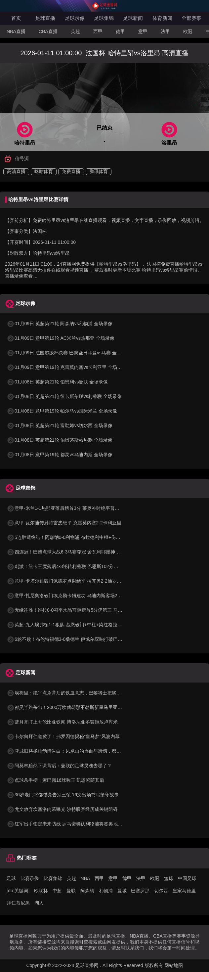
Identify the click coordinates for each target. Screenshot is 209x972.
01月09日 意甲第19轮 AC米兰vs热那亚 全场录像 (60, 338)
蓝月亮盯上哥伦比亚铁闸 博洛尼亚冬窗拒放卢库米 (62, 722)
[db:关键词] (18, 890)
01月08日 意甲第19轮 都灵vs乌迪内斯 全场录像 (59, 454)
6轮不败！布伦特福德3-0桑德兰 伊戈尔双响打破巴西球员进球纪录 (78, 639)
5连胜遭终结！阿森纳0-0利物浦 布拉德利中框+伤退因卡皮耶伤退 (77, 537)
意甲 (142, 31)
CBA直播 (48, 31)
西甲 (98, 31)
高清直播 (16, 171)
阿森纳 (87, 890)
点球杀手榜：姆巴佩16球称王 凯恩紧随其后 (55, 780)
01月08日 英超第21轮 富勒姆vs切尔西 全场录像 (59, 425)
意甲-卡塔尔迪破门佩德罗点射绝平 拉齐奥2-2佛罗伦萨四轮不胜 (76, 581)
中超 (57, 890)
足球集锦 (104, 18)
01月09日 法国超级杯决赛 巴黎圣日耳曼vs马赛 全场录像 (69, 352)
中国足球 (187, 878)
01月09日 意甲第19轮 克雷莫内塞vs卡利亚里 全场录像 (66, 367)
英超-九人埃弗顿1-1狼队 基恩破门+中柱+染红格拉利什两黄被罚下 (78, 624)
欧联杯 (41, 890)
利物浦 (106, 890)
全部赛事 (191, 18)
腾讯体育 (98, 171)
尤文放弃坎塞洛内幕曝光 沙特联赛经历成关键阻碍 (62, 809)
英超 (75, 31)
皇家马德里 (184, 890)
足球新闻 (133, 18)
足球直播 (45, 18)
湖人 (39, 903)
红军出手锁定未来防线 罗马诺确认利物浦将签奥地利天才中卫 (74, 823)
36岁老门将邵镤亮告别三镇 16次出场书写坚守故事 (63, 794)
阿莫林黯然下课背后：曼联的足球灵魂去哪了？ (59, 765)
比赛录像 (30, 878)
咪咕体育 (43, 171)
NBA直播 (16, 31)
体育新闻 (162, 18)
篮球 (168, 878)
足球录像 (75, 18)
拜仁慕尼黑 (18, 903)
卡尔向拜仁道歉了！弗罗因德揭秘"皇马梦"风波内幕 (63, 736)
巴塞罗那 (140, 890)
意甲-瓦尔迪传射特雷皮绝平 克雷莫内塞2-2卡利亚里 (64, 522)
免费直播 (71, 171)
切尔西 (161, 890)
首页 (16, 18)
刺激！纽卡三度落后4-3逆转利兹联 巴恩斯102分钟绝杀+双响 (73, 566)
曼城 (122, 890)
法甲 (165, 31)
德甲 (120, 31)
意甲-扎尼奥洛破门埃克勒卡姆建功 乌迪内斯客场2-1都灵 (69, 595)
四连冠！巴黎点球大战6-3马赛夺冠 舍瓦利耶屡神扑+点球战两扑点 (78, 551)
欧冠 (187, 31)
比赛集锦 (53, 878)
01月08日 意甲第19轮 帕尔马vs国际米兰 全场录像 (62, 411)
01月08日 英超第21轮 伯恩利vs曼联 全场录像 (57, 381)
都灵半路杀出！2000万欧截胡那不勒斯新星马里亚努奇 (67, 707)
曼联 (71, 890)
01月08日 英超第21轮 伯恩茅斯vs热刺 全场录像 (59, 440)
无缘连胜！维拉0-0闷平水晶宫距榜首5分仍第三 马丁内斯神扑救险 (78, 610)
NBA (85, 878)
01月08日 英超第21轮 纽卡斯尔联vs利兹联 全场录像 (64, 396)
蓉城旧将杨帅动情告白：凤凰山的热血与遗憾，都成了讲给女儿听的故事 (85, 751)
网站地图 (173, 965)
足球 (11, 878)
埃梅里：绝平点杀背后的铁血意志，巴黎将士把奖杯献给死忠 (73, 692)
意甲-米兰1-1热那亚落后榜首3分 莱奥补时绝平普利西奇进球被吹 (77, 508)
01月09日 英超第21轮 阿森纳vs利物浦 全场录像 (59, 323)
